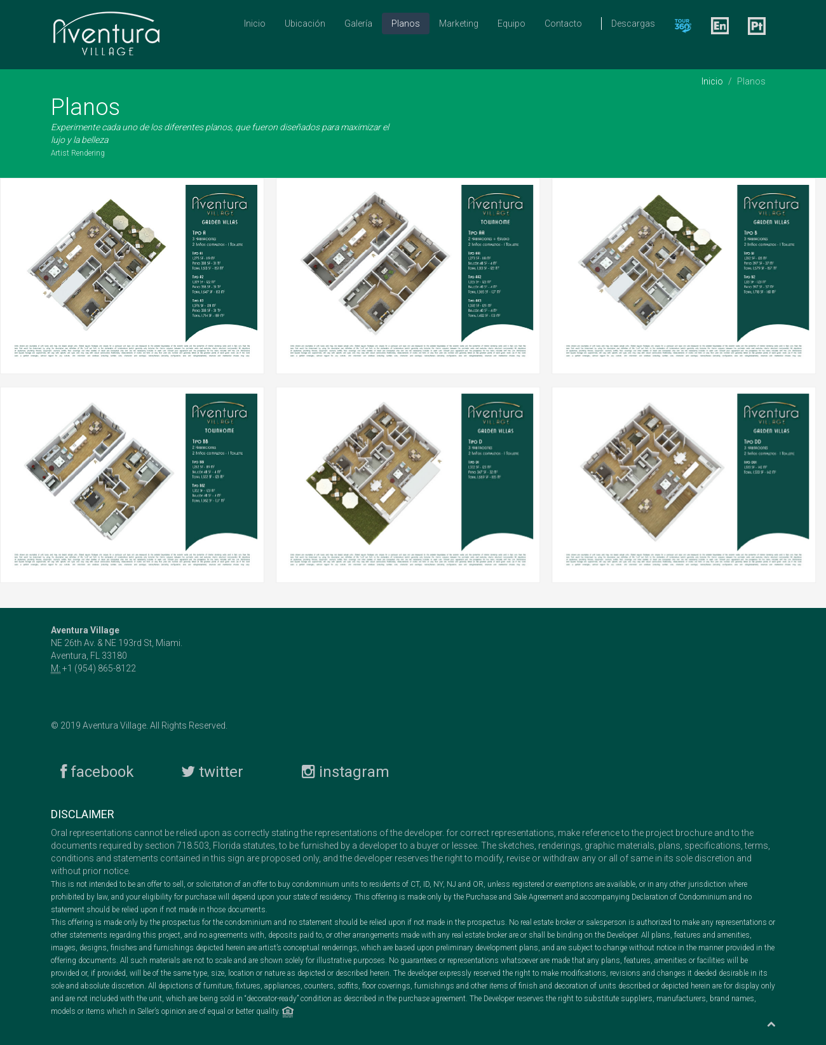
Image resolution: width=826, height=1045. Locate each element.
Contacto (563, 23)
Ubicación (305, 23)
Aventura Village (114, 724)
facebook (97, 770)
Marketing (458, 23)
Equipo (511, 23)
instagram (345, 770)
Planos (405, 23)
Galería (358, 23)
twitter (212, 770)
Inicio (255, 23)
